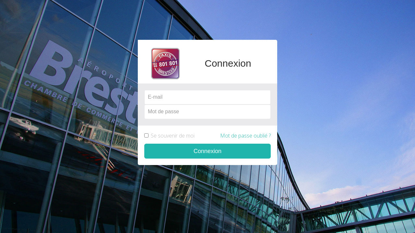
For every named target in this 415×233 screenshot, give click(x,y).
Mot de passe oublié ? (245, 135)
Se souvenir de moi (207, 135)
